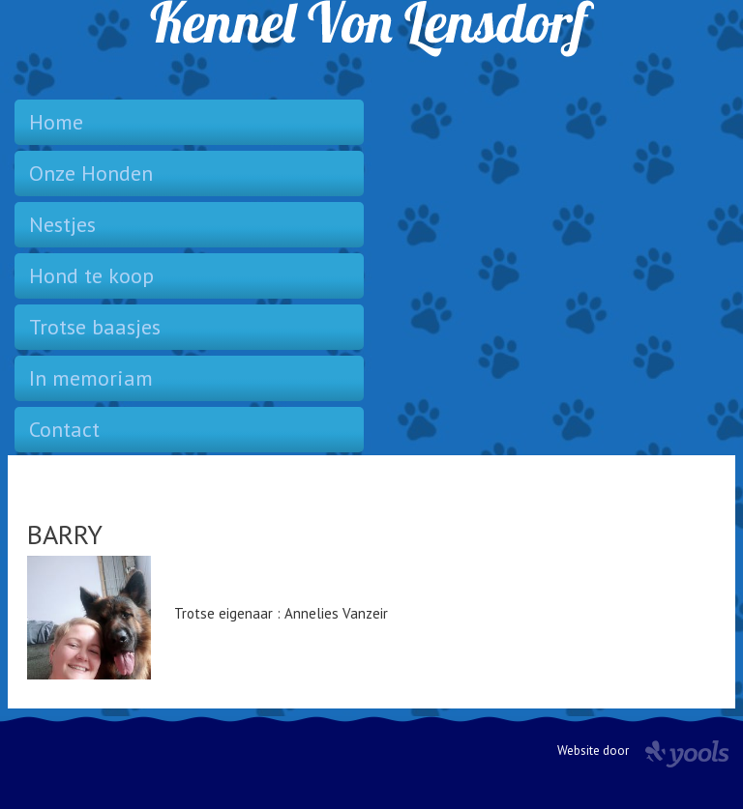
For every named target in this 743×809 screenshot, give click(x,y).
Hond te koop (91, 275)
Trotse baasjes (95, 326)
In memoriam (91, 377)
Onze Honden (91, 173)
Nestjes (62, 224)
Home (56, 121)
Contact (64, 429)
